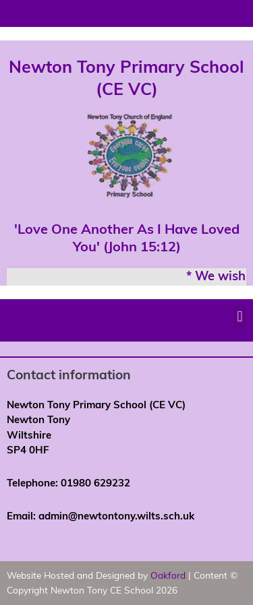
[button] (239, 317)
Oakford (168, 575)
